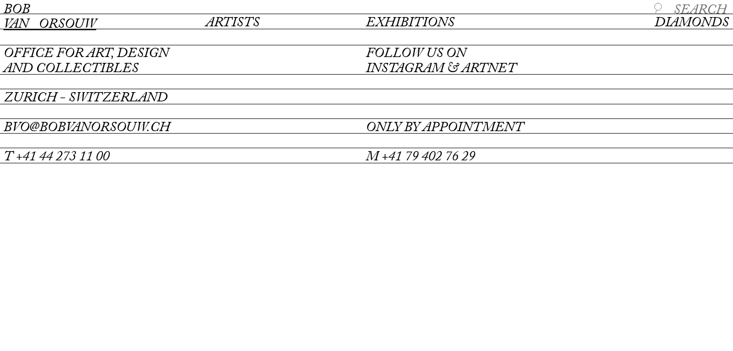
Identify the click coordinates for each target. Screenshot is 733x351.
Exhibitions (410, 23)
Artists (232, 23)
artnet (488, 69)
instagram (405, 69)
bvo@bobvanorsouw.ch (86, 128)
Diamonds (691, 23)
